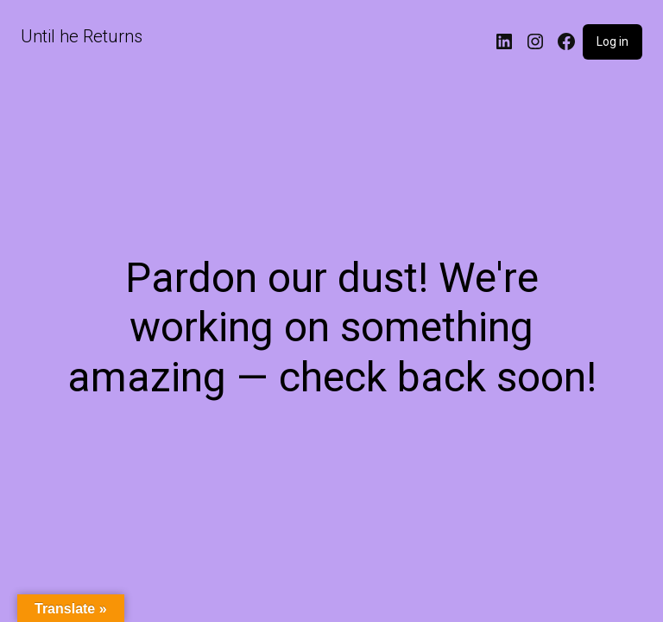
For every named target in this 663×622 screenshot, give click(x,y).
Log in (612, 41)
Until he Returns (81, 36)
